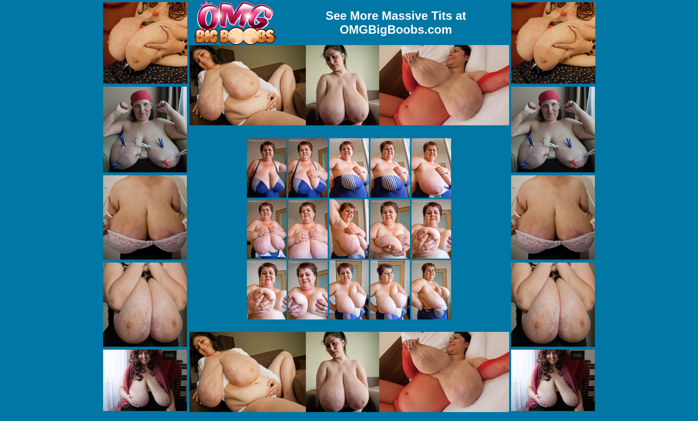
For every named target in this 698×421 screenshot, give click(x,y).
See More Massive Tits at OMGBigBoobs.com (396, 22)
